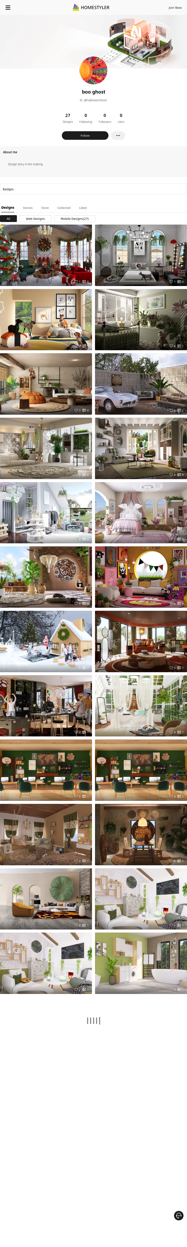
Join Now (175, 7)
